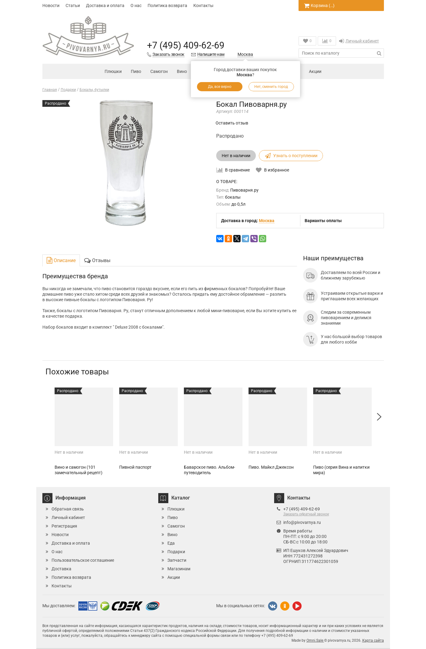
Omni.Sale (315, 640)
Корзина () (319, 5)
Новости (50, 5)
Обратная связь (68, 509)
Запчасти (176, 560)
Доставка (61, 568)
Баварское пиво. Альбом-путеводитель (209, 470)
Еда (171, 543)
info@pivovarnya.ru (302, 522)
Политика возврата (167, 5)
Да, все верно (219, 87)
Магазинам (178, 568)
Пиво (136, 71)
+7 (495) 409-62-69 (185, 45)
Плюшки (113, 71)
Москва (245, 54)
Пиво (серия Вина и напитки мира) (341, 470)
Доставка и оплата (105, 5)
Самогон (159, 71)
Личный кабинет (359, 40)
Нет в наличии (236, 155)
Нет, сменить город (271, 87)
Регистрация (64, 526)
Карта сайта (373, 640)
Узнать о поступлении (290, 155)
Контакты (203, 5)
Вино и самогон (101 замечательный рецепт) (78, 470)
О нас (136, 5)
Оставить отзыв (232, 123)
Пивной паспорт (135, 467)
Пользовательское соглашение (83, 560)
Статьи (73, 5)
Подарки (176, 551)
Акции (310, 72)
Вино (182, 71)
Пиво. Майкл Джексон (271, 467)
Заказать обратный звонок (306, 514)
